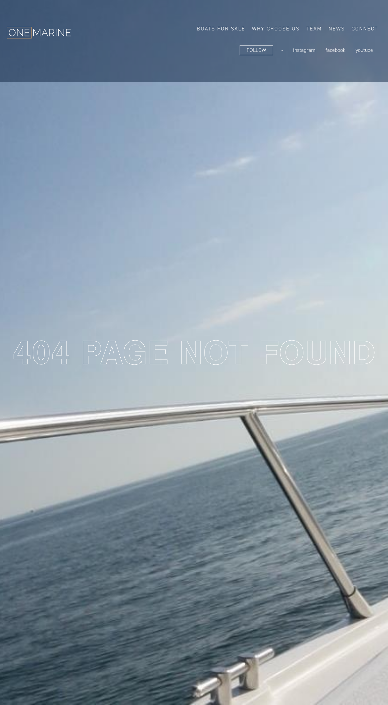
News (337, 28)
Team (314, 28)
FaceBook (336, 50)
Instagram (304, 50)
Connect (365, 28)
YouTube (364, 50)
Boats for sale (221, 28)
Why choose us (276, 28)
